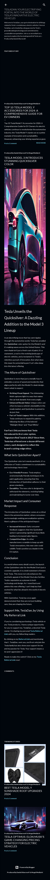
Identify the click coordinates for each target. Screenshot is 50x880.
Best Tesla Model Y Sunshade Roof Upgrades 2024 (23, 791)
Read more (41, 143)
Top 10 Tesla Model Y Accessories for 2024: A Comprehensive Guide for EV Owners (23, 112)
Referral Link (24, 639)
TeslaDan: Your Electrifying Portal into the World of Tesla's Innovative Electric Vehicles (22, 14)
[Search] (44, 4)
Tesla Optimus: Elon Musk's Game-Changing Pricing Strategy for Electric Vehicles (24, 841)
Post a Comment (10, 143)
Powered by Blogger (25, 867)
